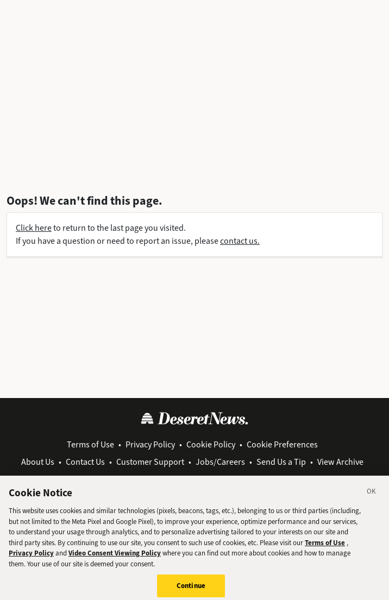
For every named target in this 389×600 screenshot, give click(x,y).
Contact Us (85, 462)
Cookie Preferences (282, 444)
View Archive (340, 462)
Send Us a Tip (281, 462)
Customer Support (150, 462)
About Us (37, 462)
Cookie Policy (210, 444)
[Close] (372, 499)
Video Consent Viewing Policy (114, 559)
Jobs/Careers (220, 462)
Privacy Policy (150, 444)
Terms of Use (90, 444)
